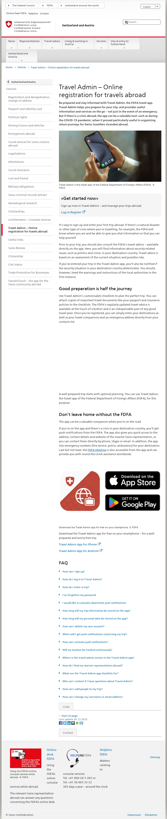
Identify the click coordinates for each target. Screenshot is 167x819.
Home (9, 67)
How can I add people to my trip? (82, 689)
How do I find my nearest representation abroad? (92, 665)
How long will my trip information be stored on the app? (96, 610)
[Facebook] (61, 722)
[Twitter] (65, 722)
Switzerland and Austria (21, 57)
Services (101, 44)
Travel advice (52, 44)
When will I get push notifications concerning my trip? (94, 634)
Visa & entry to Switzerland (124, 44)
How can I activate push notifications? (85, 642)
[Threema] (73, 722)
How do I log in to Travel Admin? (82, 579)
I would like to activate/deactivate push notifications (94, 602)
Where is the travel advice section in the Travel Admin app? (98, 657)
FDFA (50, 5)
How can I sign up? (73, 571)
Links (64, 706)
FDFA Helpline (97, 450)
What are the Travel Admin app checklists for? (90, 673)
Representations (30, 44)
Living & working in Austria (78, 44)
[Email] (81, 722)
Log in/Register (73, 212)
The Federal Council (23, 5)
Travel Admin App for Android (80, 551)
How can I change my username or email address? (92, 696)
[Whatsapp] (77, 722)
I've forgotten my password (79, 595)
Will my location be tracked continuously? (87, 649)
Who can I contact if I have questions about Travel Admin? (97, 681)
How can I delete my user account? (83, 626)
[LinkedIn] (69, 722)
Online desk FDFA (52, 754)
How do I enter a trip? (75, 587)
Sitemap (155, 757)
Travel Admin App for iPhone (80, 544)
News (11, 44)
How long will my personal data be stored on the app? (95, 618)
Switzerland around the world (82, 5)
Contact (66, 732)
